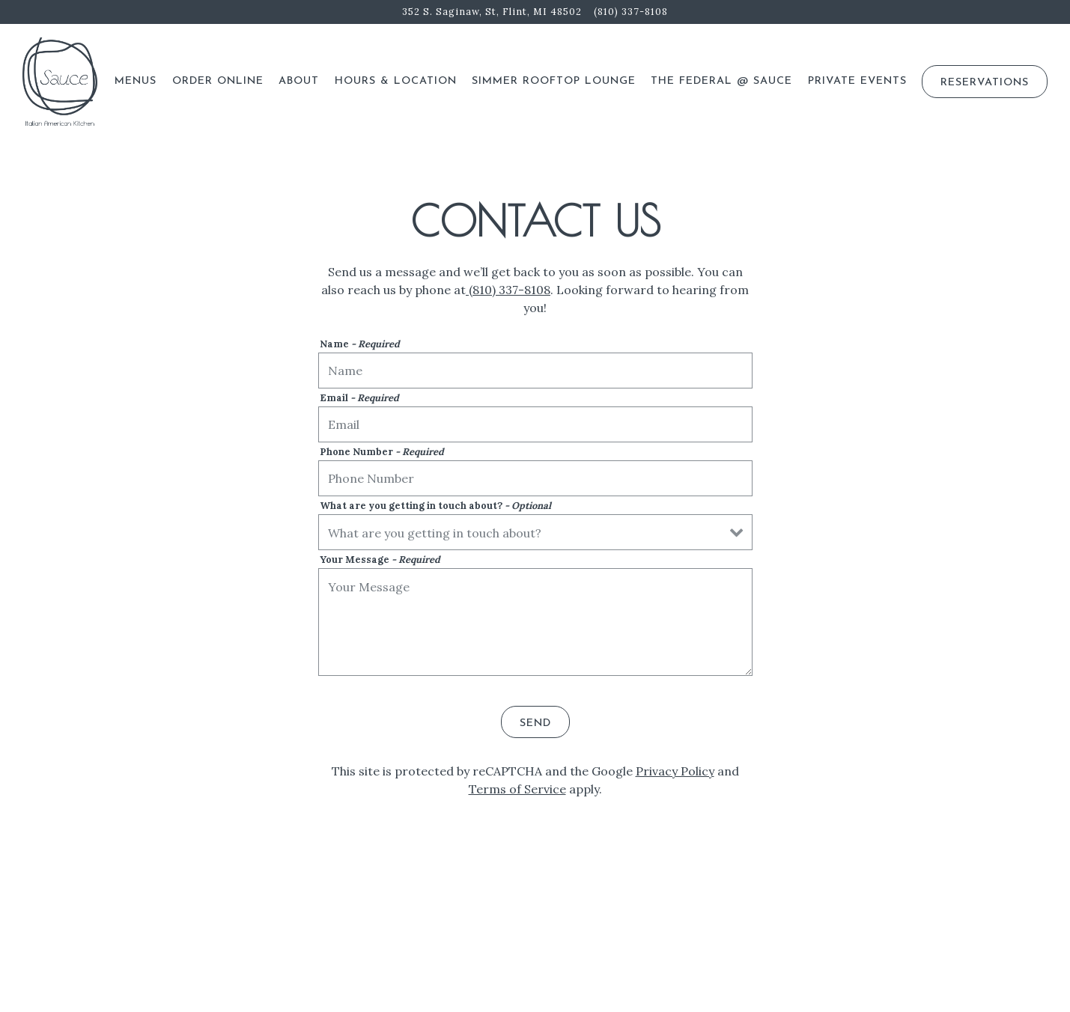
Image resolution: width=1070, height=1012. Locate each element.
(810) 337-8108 (508, 289)
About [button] (299, 81)
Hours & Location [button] (396, 81)
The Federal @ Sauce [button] (721, 81)
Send (535, 723)
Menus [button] (135, 81)
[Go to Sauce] (492, 11)
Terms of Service (517, 788)
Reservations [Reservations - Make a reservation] (984, 82)
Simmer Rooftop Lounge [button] (554, 81)
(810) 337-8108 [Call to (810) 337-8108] (631, 11)
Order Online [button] (218, 81)
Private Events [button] (857, 81)
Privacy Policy (675, 770)
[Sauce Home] (59, 80)
